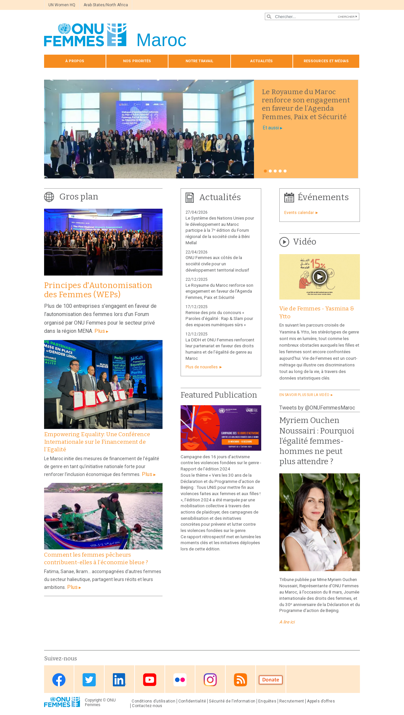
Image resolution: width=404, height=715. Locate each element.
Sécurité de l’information (232, 701)
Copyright (93, 700)
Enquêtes (267, 701)
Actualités (261, 61)
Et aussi (271, 127)
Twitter (89, 679)
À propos (75, 61)
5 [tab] (285, 171)
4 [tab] (280, 171)
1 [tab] (265, 171)
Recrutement (291, 701)
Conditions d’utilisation (153, 701)
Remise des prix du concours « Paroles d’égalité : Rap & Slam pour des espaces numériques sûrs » (219, 319)
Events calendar (299, 212)
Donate (271, 679)
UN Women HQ (61, 5)
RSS (240, 679)
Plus (99, 331)
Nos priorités (137, 61)
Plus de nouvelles (202, 367)
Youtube (149, 679)
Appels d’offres (321, 701)
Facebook (59, 679)
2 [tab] (270, 171)
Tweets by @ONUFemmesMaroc (317, 408)
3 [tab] (275, 171)
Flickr (180, 679)
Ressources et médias (326, 61)
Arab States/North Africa (106, 5)
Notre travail (199, 61)
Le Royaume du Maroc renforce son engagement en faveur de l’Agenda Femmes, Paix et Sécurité (219, 291)
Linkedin (119, 679)
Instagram (210, 679)
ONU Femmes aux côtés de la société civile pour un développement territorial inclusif (217, 264)
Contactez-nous (147, 705)
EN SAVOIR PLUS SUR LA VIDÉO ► (306, 395)
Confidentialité (192, 701)
